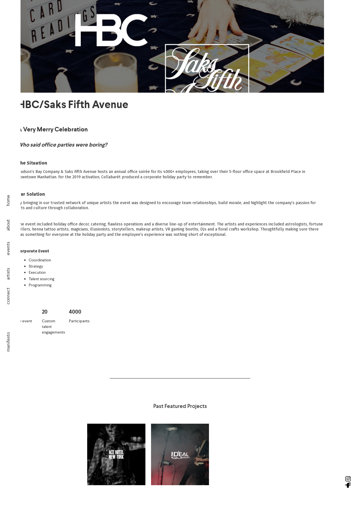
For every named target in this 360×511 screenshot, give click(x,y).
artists (8, 274)
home (8, 200)
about (8, 225)
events (8, 248)
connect (8, 296)
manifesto (8, 342)
